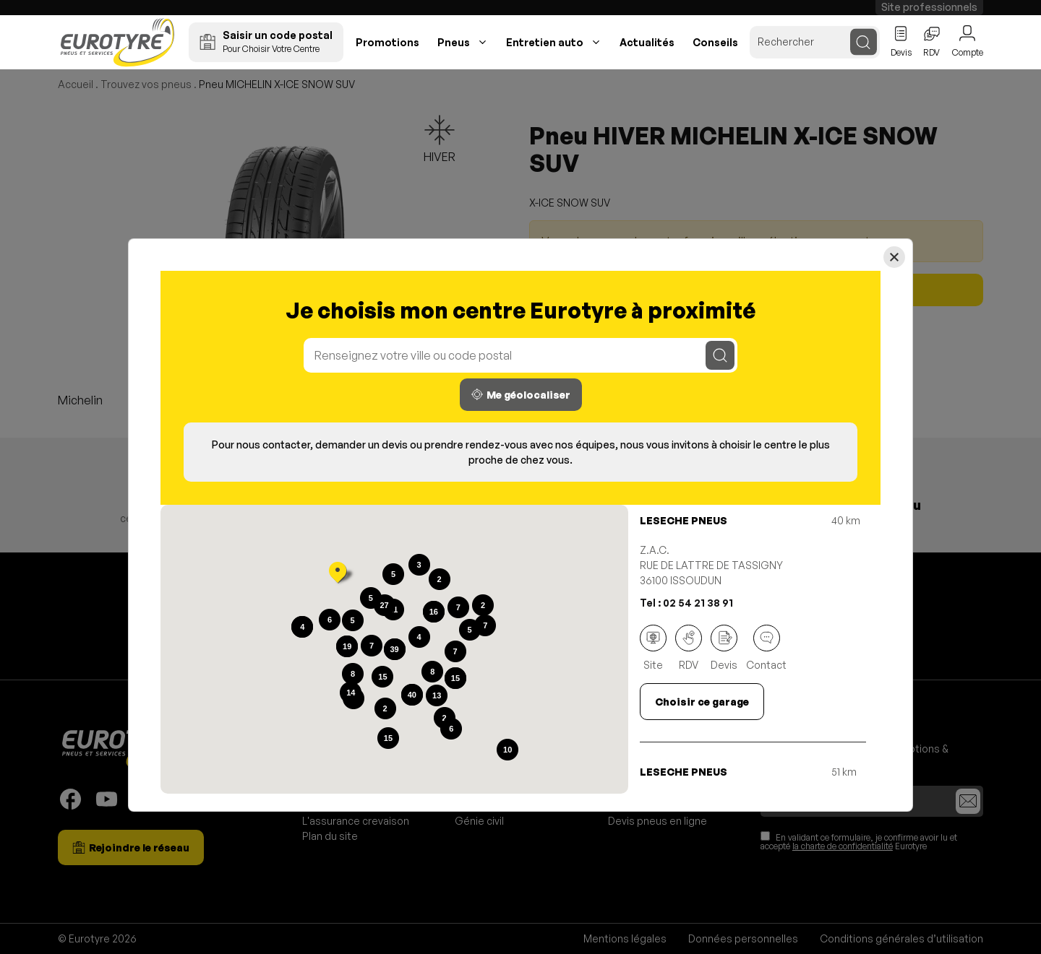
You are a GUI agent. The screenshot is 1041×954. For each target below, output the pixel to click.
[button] (338, 574)
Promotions (387, 42)
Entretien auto (544, 42)
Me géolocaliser (520, 395)
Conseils (715, 42)
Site (653, 648)
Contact (766, 648)
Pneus (453, 42)
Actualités (647, 42)
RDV (688, 648)
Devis (724, 648)
